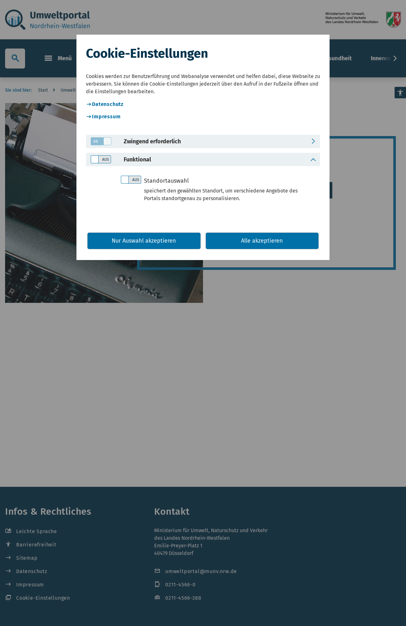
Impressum (106, 117)
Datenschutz (107, 104)
